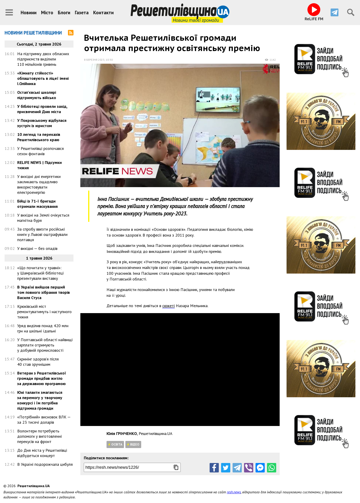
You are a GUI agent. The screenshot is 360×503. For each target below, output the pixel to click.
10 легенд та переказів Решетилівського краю (38, 137)
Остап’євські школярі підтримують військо (36, 95)
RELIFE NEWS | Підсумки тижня (39, 165)
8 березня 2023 (94, 59)
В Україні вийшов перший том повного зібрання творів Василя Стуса (43, 292)
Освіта (116, 444)
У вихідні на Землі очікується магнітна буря (43, 217)
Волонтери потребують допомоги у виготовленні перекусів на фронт (39, 436)
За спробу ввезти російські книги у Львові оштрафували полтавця (42, 234)
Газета (82, 12)
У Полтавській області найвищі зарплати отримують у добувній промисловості (45, 345)
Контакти (103, 12)
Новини (29, 12)
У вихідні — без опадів (37, 248)
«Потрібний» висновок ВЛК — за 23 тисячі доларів (43, 419)
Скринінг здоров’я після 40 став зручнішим (38, 361)
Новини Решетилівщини (33, 33)
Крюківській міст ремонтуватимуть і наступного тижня (44, 312)
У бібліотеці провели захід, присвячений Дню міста (42, 109)
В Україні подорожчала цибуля (45, 464)
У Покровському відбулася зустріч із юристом (41, 123)
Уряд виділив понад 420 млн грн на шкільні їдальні (42, 328)
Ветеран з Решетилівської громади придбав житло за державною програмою (41, 378)
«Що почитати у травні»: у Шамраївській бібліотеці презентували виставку (40, 273)
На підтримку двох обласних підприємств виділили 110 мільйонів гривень (43, 59)
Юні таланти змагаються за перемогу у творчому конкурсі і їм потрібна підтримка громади (39, 400)
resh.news (234, 492)
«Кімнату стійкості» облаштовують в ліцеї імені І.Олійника (43, 78)
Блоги (64, 12)
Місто (47, 12)
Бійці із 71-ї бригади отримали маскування (37, 203)
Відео (134, 444)
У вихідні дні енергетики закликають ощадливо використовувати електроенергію (39, 184)
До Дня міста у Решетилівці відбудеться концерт (42, 453)
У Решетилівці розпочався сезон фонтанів (40, 151)
